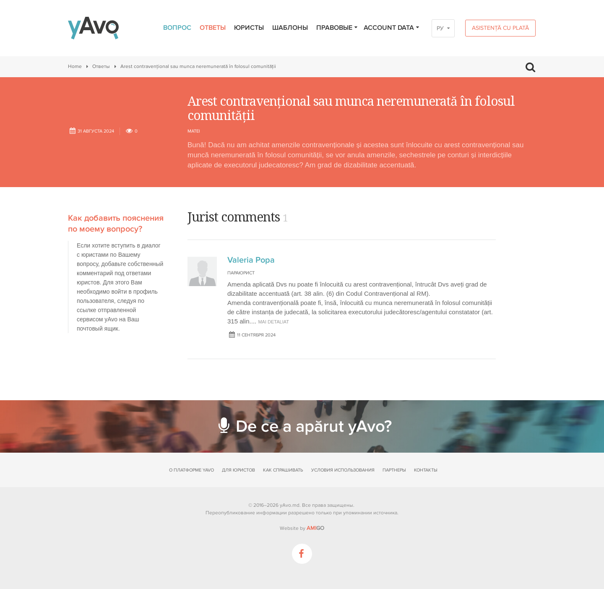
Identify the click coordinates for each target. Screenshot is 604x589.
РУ (440, 28)
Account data (392, 27)
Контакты (425, 470)
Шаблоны (290, 27)
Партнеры (394, 470)
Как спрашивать (283, 470)
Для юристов (238, 470)
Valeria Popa (251, 260)
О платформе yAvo (191, 470)
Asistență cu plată (500, 27)
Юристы (249, 27)
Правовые (337, 27)
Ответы (213, 27)
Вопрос (177, 27)
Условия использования (343, 470)
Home (75, 66)
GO (315, 528)
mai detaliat (273, 321)
